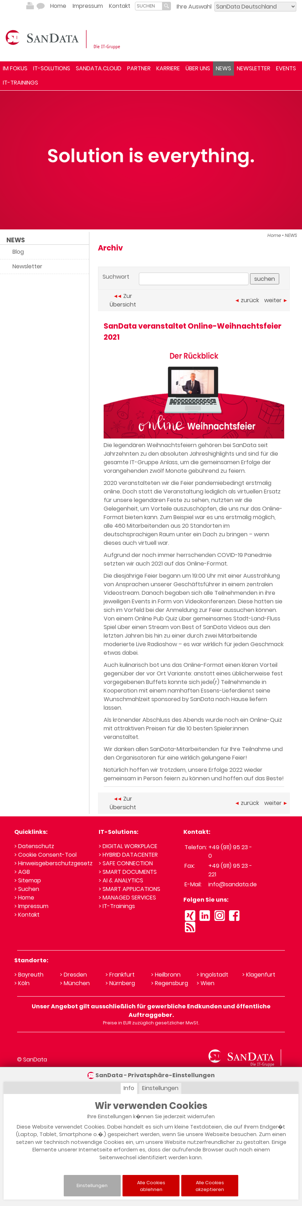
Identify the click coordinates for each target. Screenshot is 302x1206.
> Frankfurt (120, 975)
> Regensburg (169, 983)
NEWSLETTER (253, 68)
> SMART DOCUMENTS (128, 872)
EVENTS (286, 68)
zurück (247, 300)
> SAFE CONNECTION (126, 863)
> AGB (22, 872)
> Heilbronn (166, 975)
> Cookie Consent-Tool (45, 855)
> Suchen (26, 889)
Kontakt (119, 6)
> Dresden (73, 975)
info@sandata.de (232, 884)
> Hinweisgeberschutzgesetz (53, 863)
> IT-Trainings (117, 906)
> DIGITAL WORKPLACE (128, 846)
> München (75, 983)
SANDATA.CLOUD (98, 68)
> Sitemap (27, 880)
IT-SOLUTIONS (51, 68)
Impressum (88, 6)
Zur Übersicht (123, 300)
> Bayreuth (28, 975)
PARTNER (139, 68)
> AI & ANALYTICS (121, 880)
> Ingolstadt (212, 975)
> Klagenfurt (258, 975)
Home (58, 6)
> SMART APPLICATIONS (129, 889)
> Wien (205, 983)
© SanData (32, 1059)
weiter (275, 300)
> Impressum (31, 906)
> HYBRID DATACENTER (128, 855)
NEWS (223, 68)
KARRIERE (168, 68)
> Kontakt (27, 915)
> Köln (22, 983)
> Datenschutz (34, 846)
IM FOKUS (15, 68)
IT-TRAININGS (20, 82)
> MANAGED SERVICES (127, 897)
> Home (24, 897)
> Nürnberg (120, 983)
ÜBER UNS (198, 68)
